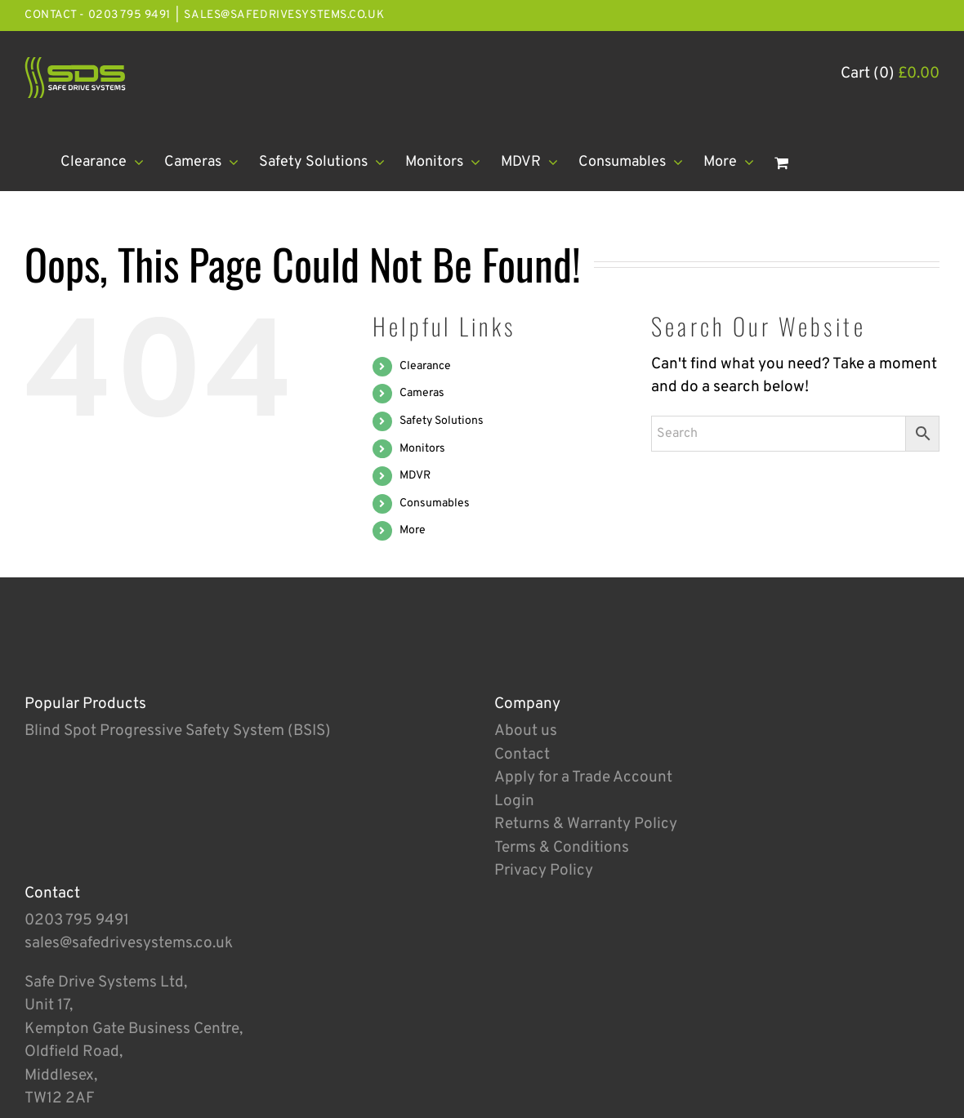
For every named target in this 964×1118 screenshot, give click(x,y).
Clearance (425, 366)
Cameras (421, 393)
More (412, 530)
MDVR (415, 476)
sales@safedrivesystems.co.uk (284, 15)
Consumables (434, 503)
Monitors (422, 449)
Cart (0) (890, 73)
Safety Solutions (441, 421)
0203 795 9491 (77, 920)
